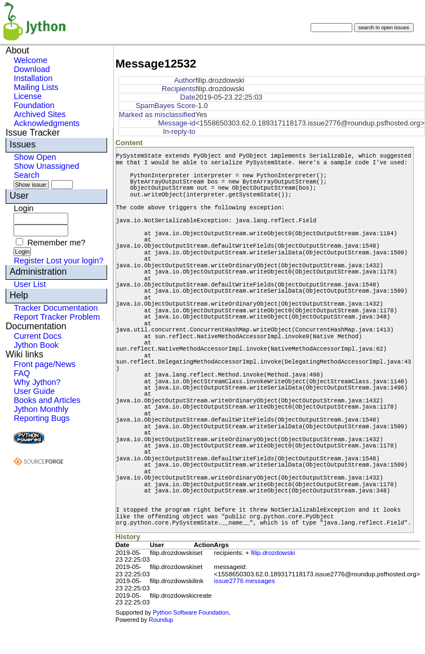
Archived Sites (39, 114)
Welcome (30, 60)
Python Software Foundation (190, 612)
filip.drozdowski (273, 552)
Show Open (35, 157)
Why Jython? (37, 382)
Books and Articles (47, 400)
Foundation (34, 105)
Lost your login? (75, 260)
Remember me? (56, 242)
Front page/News (45, 364)
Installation (33, 78)
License (28, 96)
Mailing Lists (36, 87)
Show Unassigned (46, 166)
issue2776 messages (244, 580)
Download (32, 69)
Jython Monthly (41, 409)
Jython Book (36, 345)
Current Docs (37, 336)
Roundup (161, 619)
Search (26, 175)
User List (30, 284)
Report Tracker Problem (57, 316)
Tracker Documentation (56, 307)
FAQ (22, 373)
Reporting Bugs (41, 418)
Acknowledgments (46, 123)
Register (29, 260)
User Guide (34, 391)
